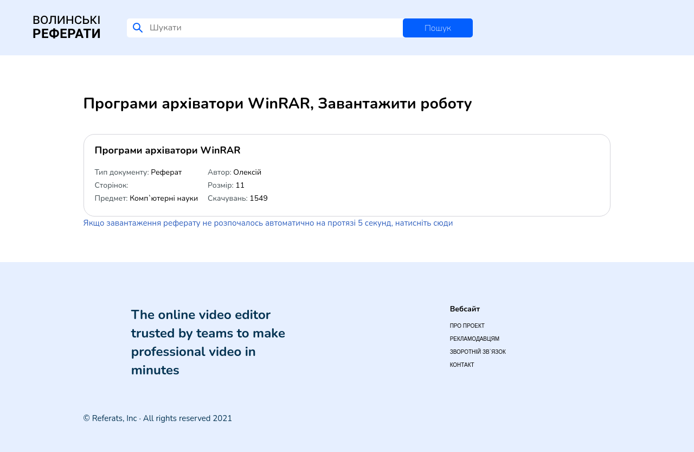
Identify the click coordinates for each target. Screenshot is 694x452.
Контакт (462, 365)
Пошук (438, 28)
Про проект (467, 326)
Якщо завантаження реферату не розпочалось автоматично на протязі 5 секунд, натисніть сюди (268, 223)
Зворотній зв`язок (478, 352)
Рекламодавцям (474, 339)
